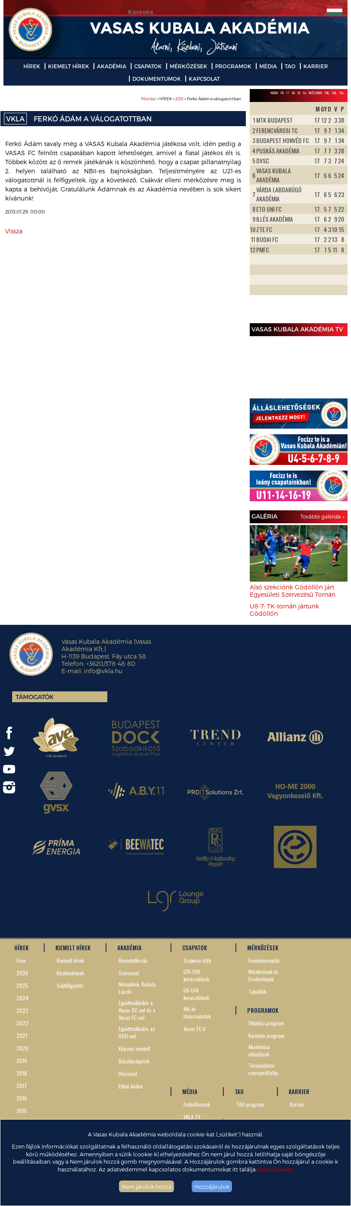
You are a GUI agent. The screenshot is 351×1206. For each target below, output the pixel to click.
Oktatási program (266, 1023)
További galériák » (322, 516)
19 (281, 93)
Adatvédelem (275, 1169)
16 (293, 93)
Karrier (297, 1104)
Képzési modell (134, 1048)
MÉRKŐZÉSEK (188, 66)
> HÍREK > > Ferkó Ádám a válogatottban (191, 98)
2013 (179, 98)
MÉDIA (268, 66)
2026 (22, 973)
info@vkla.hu (103, 671)
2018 (21, 1073)
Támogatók (35, 696)
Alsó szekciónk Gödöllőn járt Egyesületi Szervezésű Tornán (292, 590)
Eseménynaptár (264, 960)
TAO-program (250, 1104)
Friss (21, 960)
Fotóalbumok (197, 1104)
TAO (290, 66)
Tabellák (257, 991)
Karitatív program (266, 1035)
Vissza (14, 231)
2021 (21, 1035)
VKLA (15, 119)
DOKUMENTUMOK (156, 79)
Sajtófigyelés (70, 985)
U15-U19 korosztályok (196, 975)
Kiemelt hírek (70, 960)
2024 (22, 998)
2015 (21, 1110)
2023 (22, 1010)
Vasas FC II (195, 1028)
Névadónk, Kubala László (137, 987)
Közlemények (70, 973)
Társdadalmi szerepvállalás (263, 1069)
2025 (22, 985)
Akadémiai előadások (259, 1050)
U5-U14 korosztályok (196, 993)
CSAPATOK (148, 66)
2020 (22, 1048)
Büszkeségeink (134, 1061)
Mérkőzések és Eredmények (263, 975)
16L (334, 93)
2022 (22, 1023)
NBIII (274, 93)
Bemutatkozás (133, 960)
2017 (21, 1085)
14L (341, 93)
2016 (21, 1098)
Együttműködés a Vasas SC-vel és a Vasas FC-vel (137, 1010)
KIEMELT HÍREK (68, 66)
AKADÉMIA (111, 66)
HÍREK (31, 66)
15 (298, 93)
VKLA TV (192, 1116)
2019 (21, 1060)
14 (304, 93)
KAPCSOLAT (204, 79)
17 (287, 93)
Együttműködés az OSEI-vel (137, 1032)
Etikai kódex (131, 1086)
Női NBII (315, 93)
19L (327, 93)
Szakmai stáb (197, 960)
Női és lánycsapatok (197, 1012)
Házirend (128, 1073)
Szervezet (129, 973)
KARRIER (315, 66)
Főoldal (148, 98)
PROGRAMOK (233, 66)
